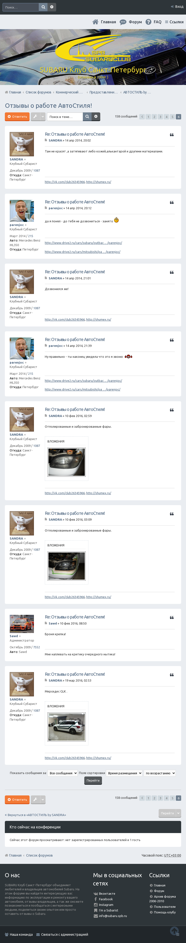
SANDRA (16, 159)
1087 (36, 170)
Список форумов (39, 855)
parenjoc (17, 224)
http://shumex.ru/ (98, 182)
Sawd (14, 636)
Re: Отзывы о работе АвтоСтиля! (75, 134)
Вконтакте (107, 893)
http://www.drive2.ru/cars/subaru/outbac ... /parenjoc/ (83, 242)
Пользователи (165, 906)
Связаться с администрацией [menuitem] (64, 934)
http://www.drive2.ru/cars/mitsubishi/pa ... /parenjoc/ (82, 251)
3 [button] (160, 116)
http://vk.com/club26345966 (65, 182)
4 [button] (166, 116)
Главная (108, 22)
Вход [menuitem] (179, 6)
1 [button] (148, 116)
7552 (36, 647)
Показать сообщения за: (44, 773)
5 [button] (172, 116)
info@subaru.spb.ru (113, 916)
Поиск (43, 7)
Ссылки (177, 22)
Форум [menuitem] (135, 22)
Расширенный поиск (51, 7)
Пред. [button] (142, 116)
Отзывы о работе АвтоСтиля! (48, 105)
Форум (159, 891)
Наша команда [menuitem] (21, 934)
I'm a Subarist (108, 910)
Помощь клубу (165, 912)
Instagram (106, 904)
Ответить (19, 116)
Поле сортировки (110, 773)
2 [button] (154, 116)
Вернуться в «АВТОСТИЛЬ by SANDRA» (37, 815)
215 (30, 236)
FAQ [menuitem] (158, 22)
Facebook (106, 899)
